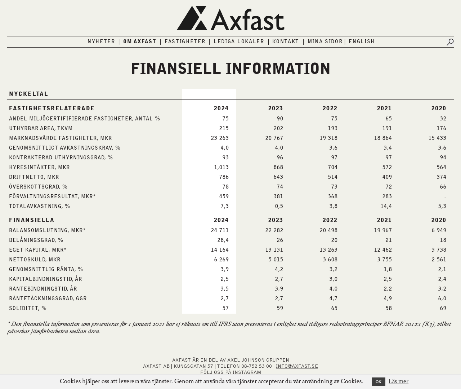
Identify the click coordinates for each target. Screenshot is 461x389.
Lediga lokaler (239, 41)
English (362, 41)
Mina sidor (325, 41)
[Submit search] (450, 42)
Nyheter (101, 41)
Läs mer (398, 382)
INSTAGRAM (247, 372)
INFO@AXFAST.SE (297, 366)
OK (379, 382)
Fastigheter (185, 41)
